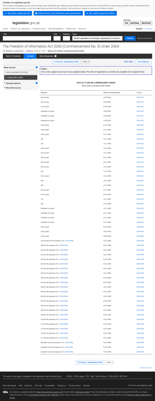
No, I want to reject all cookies (101, 13)
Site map (38, 385)
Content (30, 56)
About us (28, 385)
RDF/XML (123, 376)
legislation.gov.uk (21, 22)
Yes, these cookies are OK (19, 13)
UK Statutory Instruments (13, 51)
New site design (9, 385)
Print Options (143, 62)
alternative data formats (46, 376)
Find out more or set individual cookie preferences (59, 13)
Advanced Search (144, 38)
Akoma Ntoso (101, 376)
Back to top (147, 368)
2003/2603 (140, 227)
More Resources (46, 56)
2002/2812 (140, 125)
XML (92, 376)
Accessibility (49, 385)
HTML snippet (79, 376)
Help (20, 385)
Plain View (128, 62)
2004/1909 (69, 241)
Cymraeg (148, 29)
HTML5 (69, 376)
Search (130, 38)
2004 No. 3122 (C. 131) (35, 51)
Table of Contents (13, 56)
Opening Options (12, 83)
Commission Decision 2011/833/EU (43, 395)
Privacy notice (75, 385)
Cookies (86, 385)
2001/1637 (140, 97)
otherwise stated (83, 392)
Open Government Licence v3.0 (50, 392)
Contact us (61, 385)
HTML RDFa (113, 376)
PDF (87, 376)
